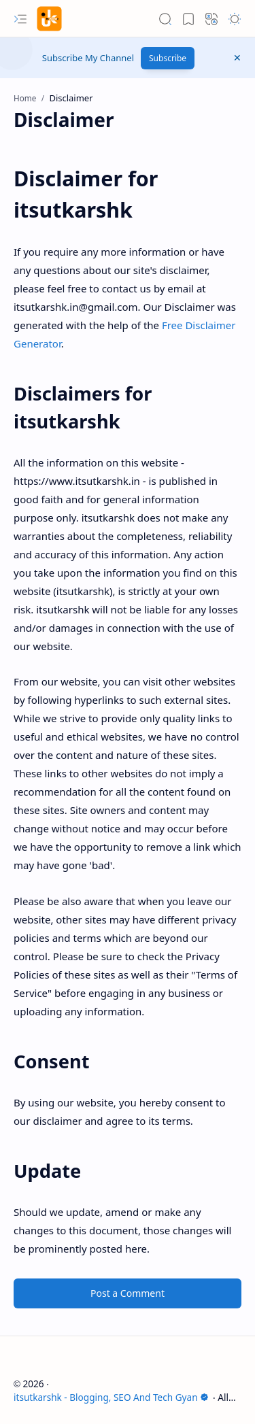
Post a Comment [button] (127, 1293)
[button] (20, 19)
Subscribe (167, 58)
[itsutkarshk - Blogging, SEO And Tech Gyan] (49, 18)
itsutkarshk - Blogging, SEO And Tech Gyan (111, 1397)
